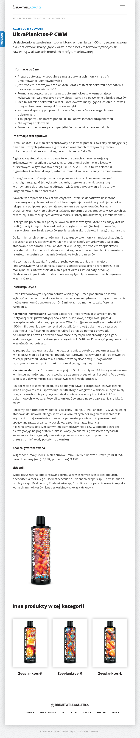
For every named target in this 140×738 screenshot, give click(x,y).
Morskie (30, 712)
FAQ (63, 712)
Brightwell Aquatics (27, 7)
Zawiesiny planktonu (28, 29)
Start (28, 18)
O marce (86, 712)
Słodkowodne (48, 712)
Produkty (37, 18)
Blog (74, 712)
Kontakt (101, 712)
